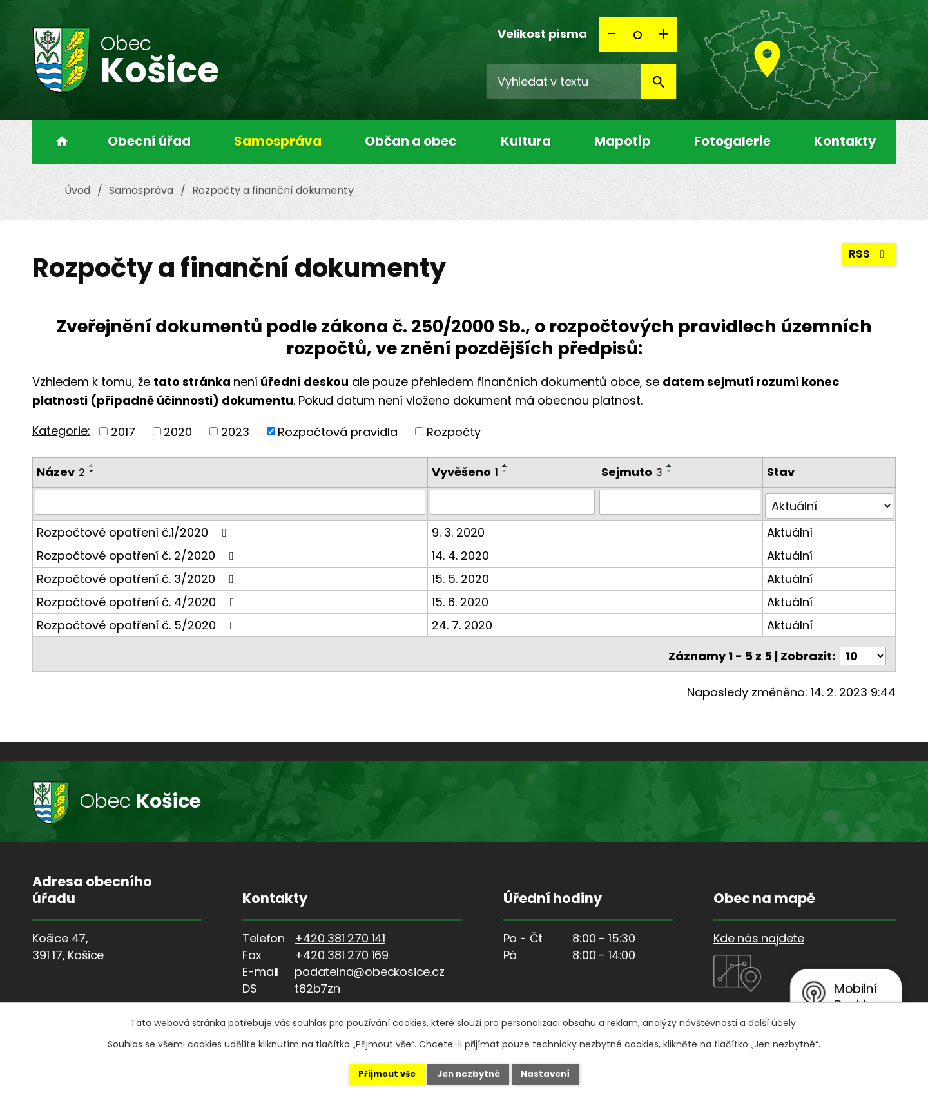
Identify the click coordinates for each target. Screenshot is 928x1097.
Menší (612, 34)
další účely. (773, 1021)
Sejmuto (633, 472)
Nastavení (558, 1073)
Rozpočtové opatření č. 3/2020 (138, 574)
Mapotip (622, 141)
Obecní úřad (149, 141)
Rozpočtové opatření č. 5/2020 (138, 621)
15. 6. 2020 (461, 597)
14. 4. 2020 (461, 551)
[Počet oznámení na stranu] (863, 647)
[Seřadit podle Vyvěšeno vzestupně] (506, 465)
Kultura (526, 141)
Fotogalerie (732, 141)
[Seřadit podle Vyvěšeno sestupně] (506, 470)
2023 (235, 431)
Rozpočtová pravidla (338, 431)
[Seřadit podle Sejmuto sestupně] (671, 470)
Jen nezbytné (469, 1073)
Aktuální (790, 528)
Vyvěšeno (466, 472)
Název (61, 472)
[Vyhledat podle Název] (231, 502)
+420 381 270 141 (340, 930)
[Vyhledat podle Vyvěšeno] (513, 502)
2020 (178, 431)
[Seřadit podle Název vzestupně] (92, 465)
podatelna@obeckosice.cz (369, 963)
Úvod (58, 142)
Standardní (638, 34)
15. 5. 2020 (461, 574)
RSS (868, 258)
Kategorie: (61, 431)
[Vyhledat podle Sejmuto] (681, 502)
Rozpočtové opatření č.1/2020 (134, 528)
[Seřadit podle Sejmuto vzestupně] (671, 465)
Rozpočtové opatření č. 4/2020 (138, 597)
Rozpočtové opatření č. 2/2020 (138, 551)
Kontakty (845, 141)
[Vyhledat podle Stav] (829, 502)
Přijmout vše (374, 1073)
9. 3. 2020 (459, 528)
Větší (664, 34)
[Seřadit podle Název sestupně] (92, 470)
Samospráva (278, 141)
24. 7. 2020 (463, 621)
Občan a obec (411, 141)
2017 (123, 431)
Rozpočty (454, 431)
